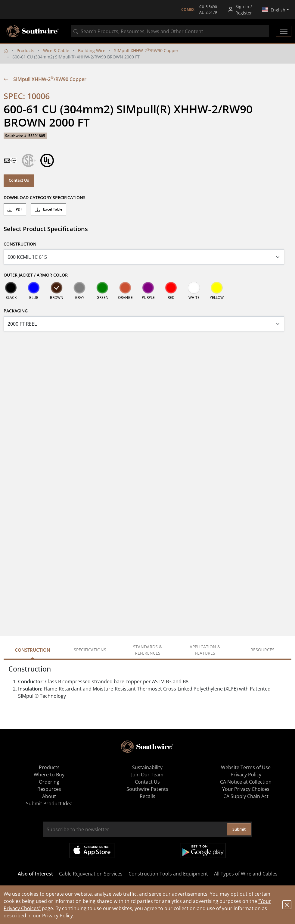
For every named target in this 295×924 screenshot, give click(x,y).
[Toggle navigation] (283, 31)
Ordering (49, 781)
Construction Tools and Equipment (168, 873)
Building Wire (91, 50)
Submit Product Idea (49, 803)
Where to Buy (49, 774)
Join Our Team (147, 774)
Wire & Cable (56, 50)
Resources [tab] (262, 650)
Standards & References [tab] (147, 650)
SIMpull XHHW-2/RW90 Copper (146, 50)
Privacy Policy (57, 915)
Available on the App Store (92, 850)
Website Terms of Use (246, 767)
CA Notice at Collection (246, 781)
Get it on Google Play (203, 850)
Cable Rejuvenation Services (91, 873)
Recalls (147, 796)
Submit (239, 829)
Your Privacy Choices (245, 789)
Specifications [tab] (90, 650)
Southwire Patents (147, 789)
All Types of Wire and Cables (246, 873)
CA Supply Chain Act (246, 796)
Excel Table (48, 209)
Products (25, 50)
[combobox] (170, 31)
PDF (15, 209)
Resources (49, 789)
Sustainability (147, 767)
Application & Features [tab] (205, 650)
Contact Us (19, 180)
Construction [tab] (32, 650)
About (49, 796)
